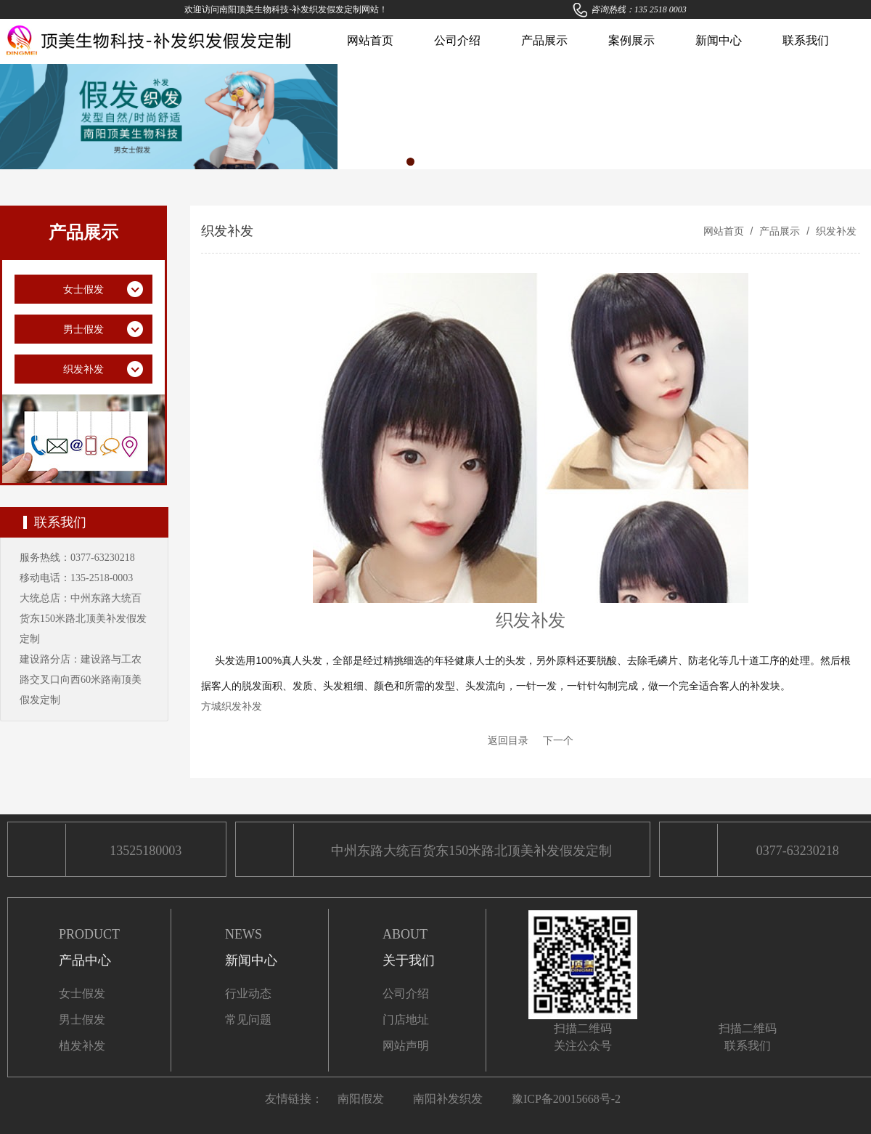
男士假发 (82, 1019)
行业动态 (248, 993)
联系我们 (805, 40)
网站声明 (406, 1046)
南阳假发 (361, 1099)
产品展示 (544, 40)
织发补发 (834, 231)
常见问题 (248, 1019)
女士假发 (82, 993)
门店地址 (406, 1019)
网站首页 (370, 40)
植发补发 (82, 1046)
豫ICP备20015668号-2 (566, 1099)
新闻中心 (718, 40)
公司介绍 (457, 40)
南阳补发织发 (448, 1099)
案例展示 (631, 40)
